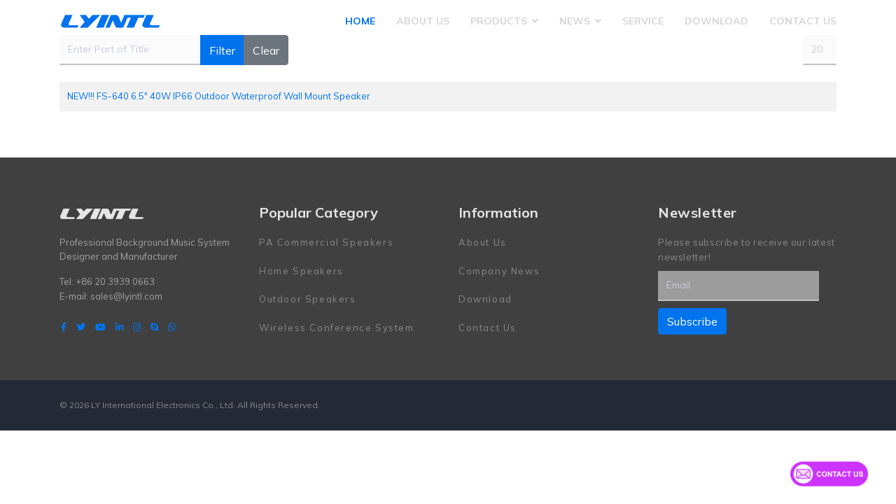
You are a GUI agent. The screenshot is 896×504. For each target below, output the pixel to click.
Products (498, 21)
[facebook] (63, 326)
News (574, 21)
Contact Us (802, 21)
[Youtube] (100, 326)
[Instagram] (137, 326)
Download (716, 21)
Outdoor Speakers (307, 298)
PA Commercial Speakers (326, 242)
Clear (266, 50)
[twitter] (80, 326)
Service (643, 21)
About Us (422, 21)
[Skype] (154, 326)
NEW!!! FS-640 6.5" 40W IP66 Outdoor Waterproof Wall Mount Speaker (218, 96)
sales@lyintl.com (126, 296)
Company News (499, 270)
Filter (222, 50)
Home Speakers (301, 270)
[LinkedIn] (119, 326)
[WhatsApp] (172, 326)
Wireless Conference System (336, 327)
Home (360, 21)
